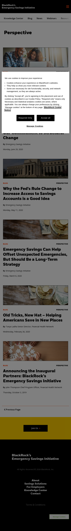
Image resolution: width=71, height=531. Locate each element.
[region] (35, 102)
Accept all (45, 118)
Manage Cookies (35, 126)
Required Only (25, 118)
